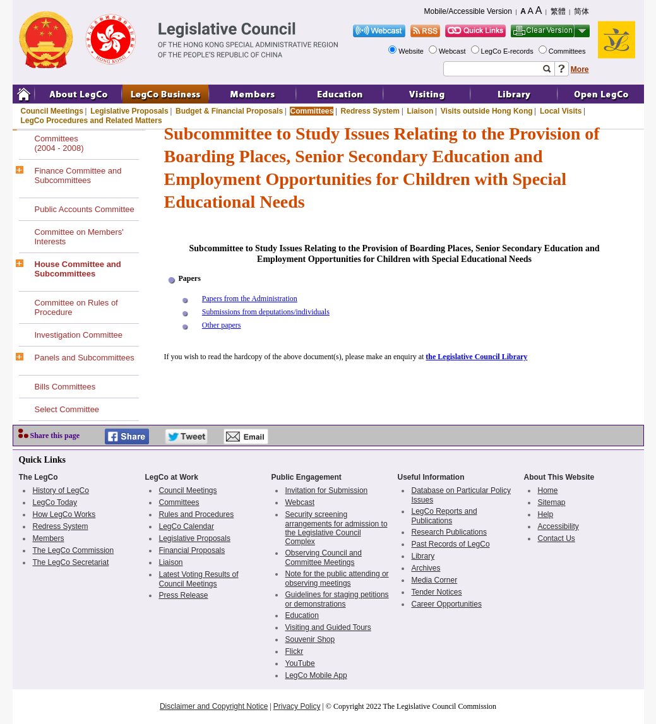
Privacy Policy (297, 706)
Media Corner (435, 580)
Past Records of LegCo (451, 544)
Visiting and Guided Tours (328, 627)
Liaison (420, 111)
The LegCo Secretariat (71, 562)
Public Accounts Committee (84, 209)
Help (546, 514)
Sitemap (552, 502)
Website (412, 51)
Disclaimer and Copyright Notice (214, 706)
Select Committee (67, 409)
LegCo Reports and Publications (444, 516)
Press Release (183, 595)
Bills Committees (65, 386)
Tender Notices (437, 592)
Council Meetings (52, 111)
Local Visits (560, 111)
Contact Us (556, 538)
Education (302, 615)
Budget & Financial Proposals (229, 111)
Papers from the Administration (249, 298)
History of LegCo (61, 490)
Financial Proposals (192, 550)
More (580, 69)
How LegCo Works (64, 514)
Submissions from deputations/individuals (266, 311)
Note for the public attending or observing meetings (337, 578)
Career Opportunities (447, 604)
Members (48, 538)
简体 (581, 11)
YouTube (300, 663)
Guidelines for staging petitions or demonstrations (337, 599)
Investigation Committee (78, 335)
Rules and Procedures (196, 514)
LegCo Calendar (186, 526)
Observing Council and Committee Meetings (323, 558)
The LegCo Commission (73, 550)
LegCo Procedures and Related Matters (91, 120)
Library (423, 556)
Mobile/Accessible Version (468, 11)
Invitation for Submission (326, 490)
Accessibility (558, 526)
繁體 (558, 11)
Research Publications (449, 532)
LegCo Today (55, 502)
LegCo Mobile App (316, 675)
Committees (568, 51)
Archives (426, 568)
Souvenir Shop (310, 639)
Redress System (370, 111)
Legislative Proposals (129, 111)
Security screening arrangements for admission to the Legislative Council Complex (336, 528)
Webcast (453, 51)
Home (548, 490)
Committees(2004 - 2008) (59, 143)
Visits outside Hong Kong (487, 111)
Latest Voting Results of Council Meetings (199, 579)
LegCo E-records (508, 51)
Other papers (221, 325)
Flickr (294, 651)
